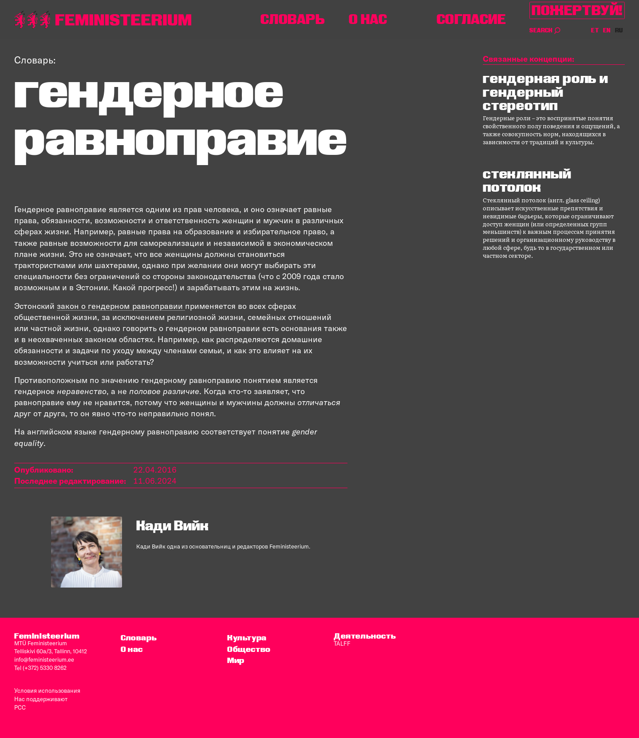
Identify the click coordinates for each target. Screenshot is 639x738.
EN (607, 30)
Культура (247, 637)
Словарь (292, 19)
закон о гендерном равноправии (120, 306)
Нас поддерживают (40, 697)
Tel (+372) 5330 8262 (40, 667)
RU (619, 30)
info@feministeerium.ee (44, 659)
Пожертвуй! (577, 10)
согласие (471, 19)
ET (595, 30)
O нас (368, 19)
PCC (20, 705)
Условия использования (46, 689)
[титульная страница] (103, 19)
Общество (249, 648)
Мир (236, 660)
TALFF (341, 643)
